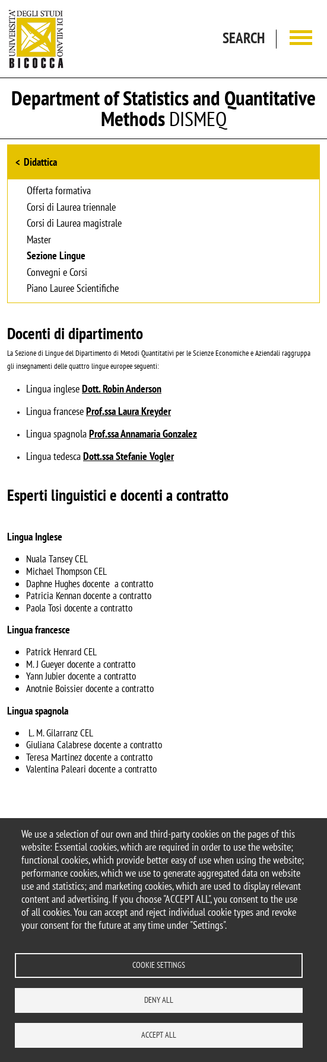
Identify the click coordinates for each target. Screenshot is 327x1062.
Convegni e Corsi (57, 273)
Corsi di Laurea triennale (71, 208)
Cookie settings (158, 965)
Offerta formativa (59, 191)
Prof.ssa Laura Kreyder (128, 411)
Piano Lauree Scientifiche (73, 289)
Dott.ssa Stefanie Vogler (128, 456)
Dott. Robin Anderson (121, 388)
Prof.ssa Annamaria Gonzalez (143, 433)
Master (39, 240)
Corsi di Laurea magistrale (74, 224)
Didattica (40, 162)
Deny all (158, 1000)
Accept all (158, 1034)
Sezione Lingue (56, 256)
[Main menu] (301, 39)
